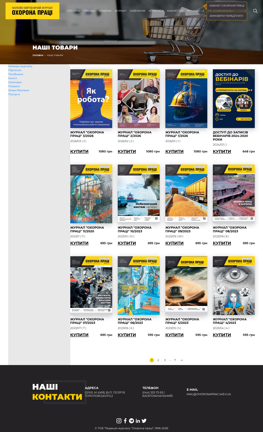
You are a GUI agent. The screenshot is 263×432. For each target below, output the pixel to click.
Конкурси (156, 10)
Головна (73, 10)
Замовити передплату (226, 15)
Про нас (90, 10)
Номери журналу (20, 72)
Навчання (137, 10)
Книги (12, 84)
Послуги (14, 100)
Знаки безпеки (18, 96)
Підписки (14, 76)
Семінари (15, 88)
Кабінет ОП (175, 10)
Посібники (15, 80)
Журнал (120, 10)
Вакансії (193, 10)
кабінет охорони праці (226, 5)
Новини (105, 10)
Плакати (14, 92)
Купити (85, 151)
